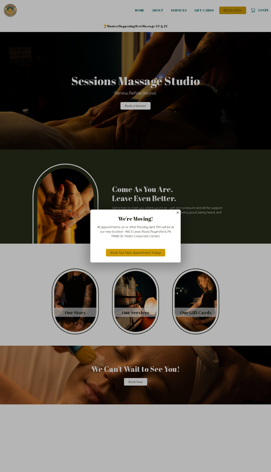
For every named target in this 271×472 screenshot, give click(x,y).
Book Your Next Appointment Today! (135, 253)
